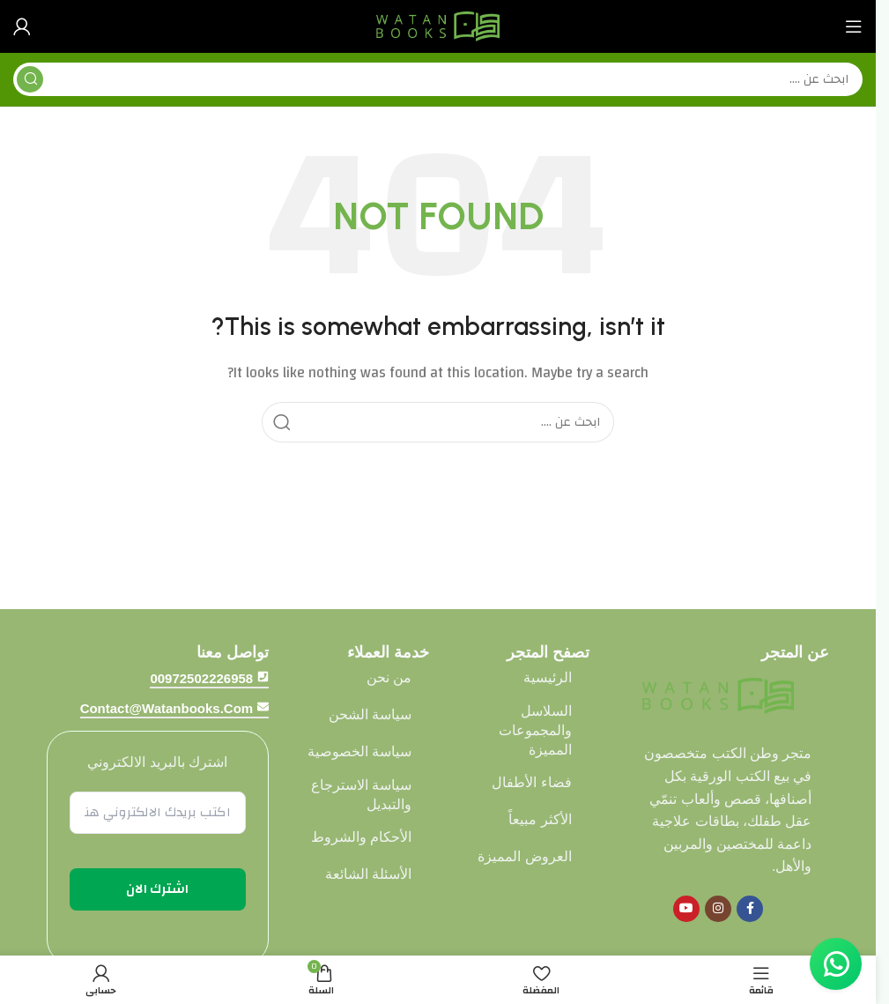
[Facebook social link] (750, 909)
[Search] (438, 79)
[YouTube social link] (686, 909)
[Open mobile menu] (853, 26)
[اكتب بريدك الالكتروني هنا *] (158, 813)
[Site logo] (438, 26)
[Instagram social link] (718, 909)
